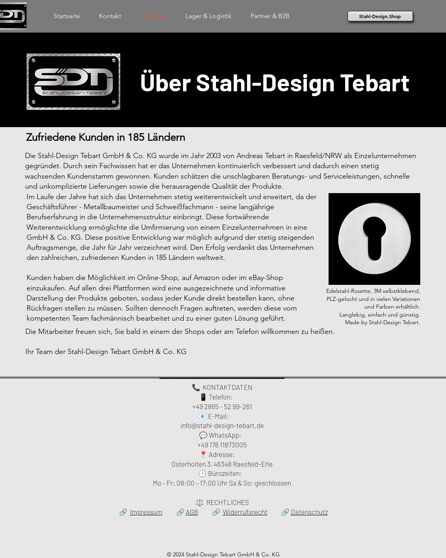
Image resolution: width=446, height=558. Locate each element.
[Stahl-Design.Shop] (380, 16)
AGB (192, 512)
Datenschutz (309, 512)
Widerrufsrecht (245, 512)
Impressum (146, 512)
